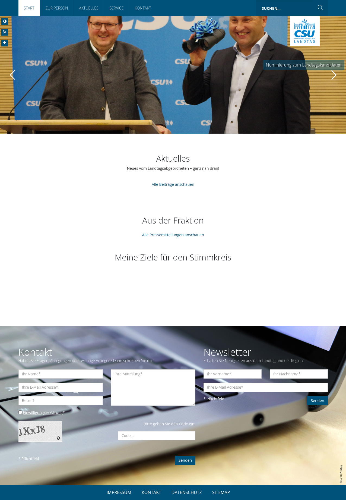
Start (29, 8)
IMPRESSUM (119, 492)
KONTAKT (151, 492)
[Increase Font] (4, 43)
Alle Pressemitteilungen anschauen (173, 234)
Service (117, 8)
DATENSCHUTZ (187, 492)
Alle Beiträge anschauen (173, 184)
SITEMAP (221, 492)
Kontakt (143, 8)
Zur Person (57, 8)
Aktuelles (88, 8)
